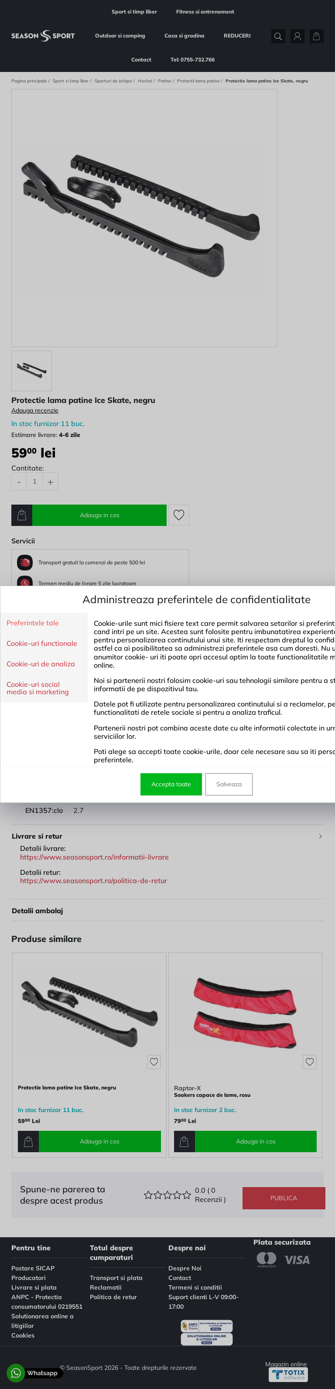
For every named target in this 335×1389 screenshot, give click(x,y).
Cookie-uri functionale (42, 644)
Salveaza (229, 784)
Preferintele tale (33, 623)
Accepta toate (171, 784)
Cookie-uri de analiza (41, 664)
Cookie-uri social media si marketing (38, 688)
